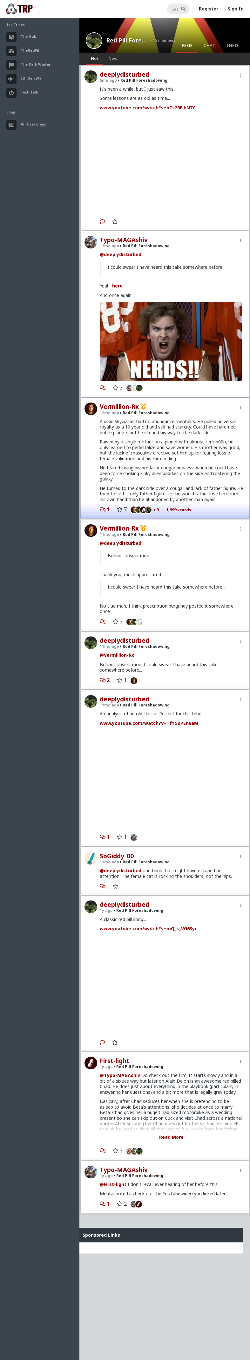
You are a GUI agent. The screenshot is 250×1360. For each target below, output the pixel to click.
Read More (171, 1137)
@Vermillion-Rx (117, 655)
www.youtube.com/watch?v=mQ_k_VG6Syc (148, 928)
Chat (209, 45)
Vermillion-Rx (119, 407)
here (117, 286)
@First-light (113, 1184)
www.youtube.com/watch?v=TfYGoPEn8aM (149, 723)
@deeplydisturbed (120, 254)
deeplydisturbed (124, 74)
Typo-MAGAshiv (124, 240)
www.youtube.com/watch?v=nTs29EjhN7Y (147, 108)
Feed (187, 45)
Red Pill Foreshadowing (126, 40)
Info (232, 45)
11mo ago (109, 245)
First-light (114, 1061)
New (113, 58)
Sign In (236, 9)
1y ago (106, 910)
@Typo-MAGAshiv (120, 1075)
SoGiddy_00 (117, 856)
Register (208, 9)
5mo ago (108, 80)
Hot (94, 58)
